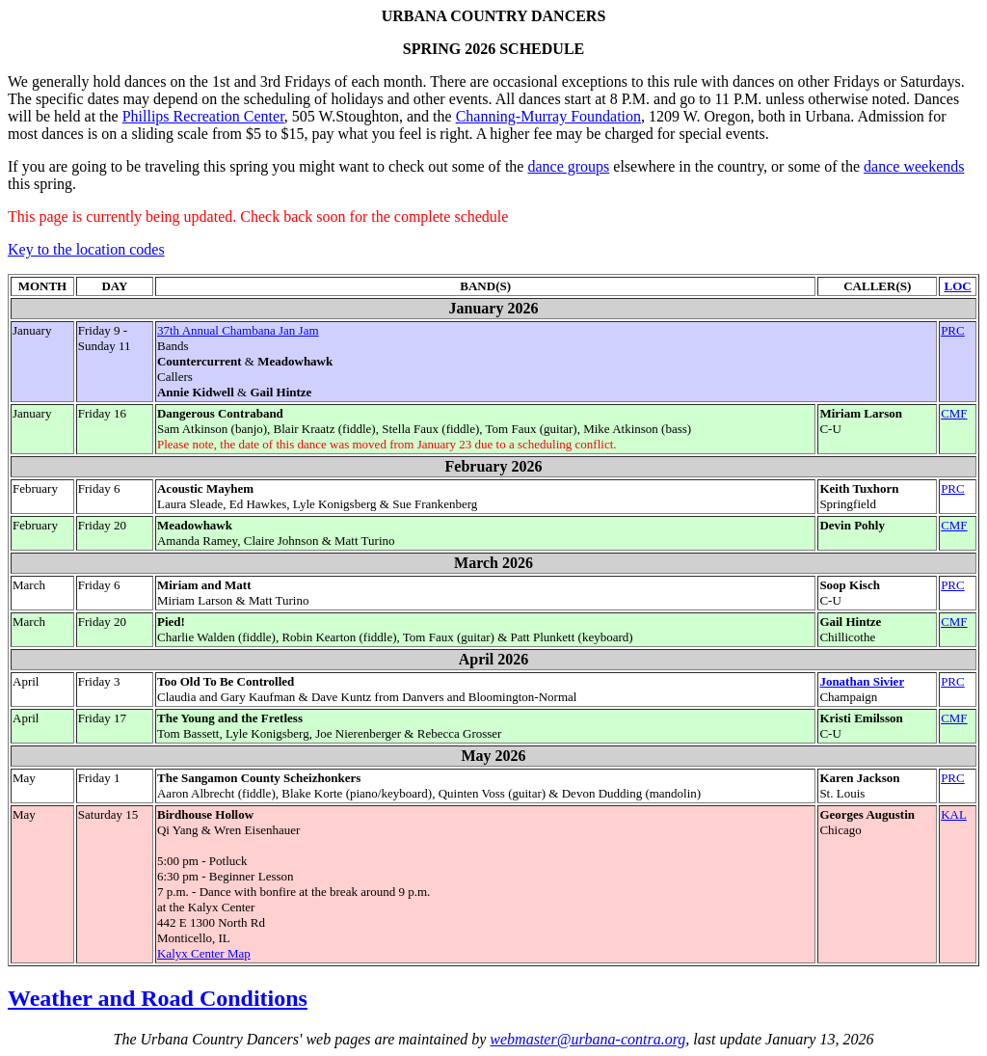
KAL (954, 814)
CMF (954, 413)
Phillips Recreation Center (203, 116)
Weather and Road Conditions (157, 998)
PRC (953, 330)
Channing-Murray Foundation (548, 116)
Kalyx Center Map (204, 953)
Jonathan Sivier (861, 681)
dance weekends (914, 166)
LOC (957, 286)
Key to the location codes (86, 249)
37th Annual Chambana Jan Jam (238, 330)
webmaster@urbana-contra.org (587, 1039)
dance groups (568, 166)
